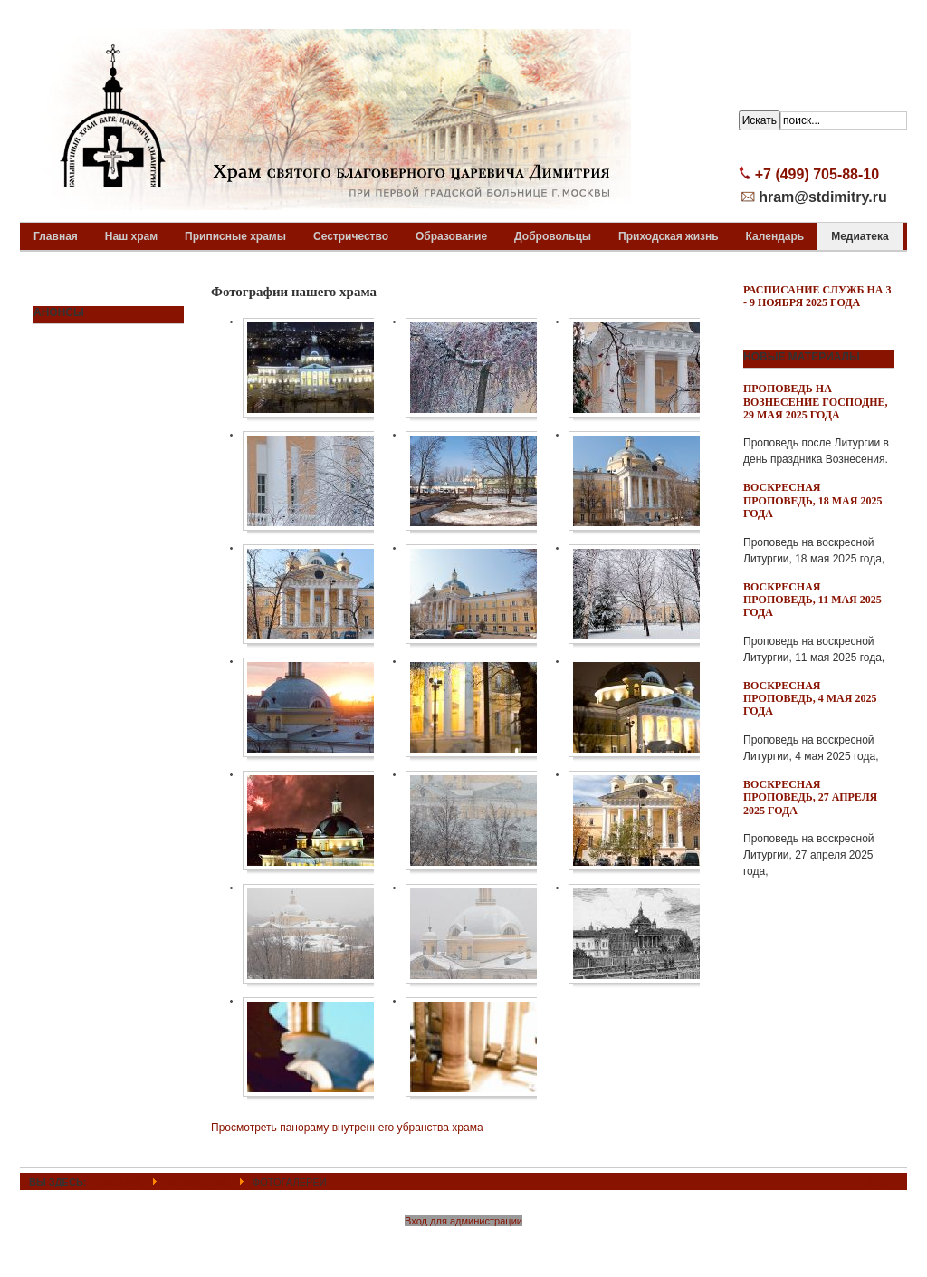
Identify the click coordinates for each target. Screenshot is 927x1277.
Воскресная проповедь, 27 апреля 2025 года (810, 797)
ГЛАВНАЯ (119, 1181)
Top (877, 1181)
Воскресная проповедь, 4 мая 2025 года (809, 698)
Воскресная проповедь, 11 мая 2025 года (812, 600)
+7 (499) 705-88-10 (817, 174)
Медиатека (197, 1181)
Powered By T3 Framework (464, 1243)
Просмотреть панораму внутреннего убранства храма (347, 1127)
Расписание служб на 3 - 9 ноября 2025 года (817, 296)
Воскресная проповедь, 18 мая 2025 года (812, 500)
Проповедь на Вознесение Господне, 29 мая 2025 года (815, 401)
